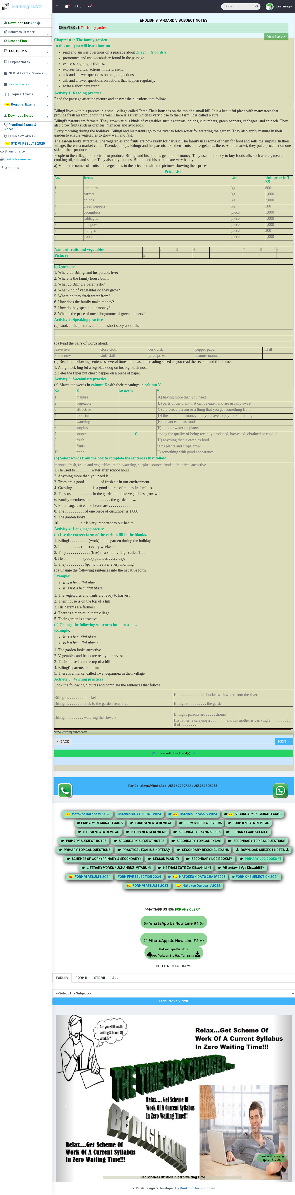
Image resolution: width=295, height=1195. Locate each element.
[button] (65, 1103)
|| (174, 753)
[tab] (62, 978)
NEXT (284, 741)
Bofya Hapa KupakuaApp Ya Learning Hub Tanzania (173, 952)
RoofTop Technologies (197, 1188)
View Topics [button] (276, 36)
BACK (63, 741)
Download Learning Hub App (272, 1158)
